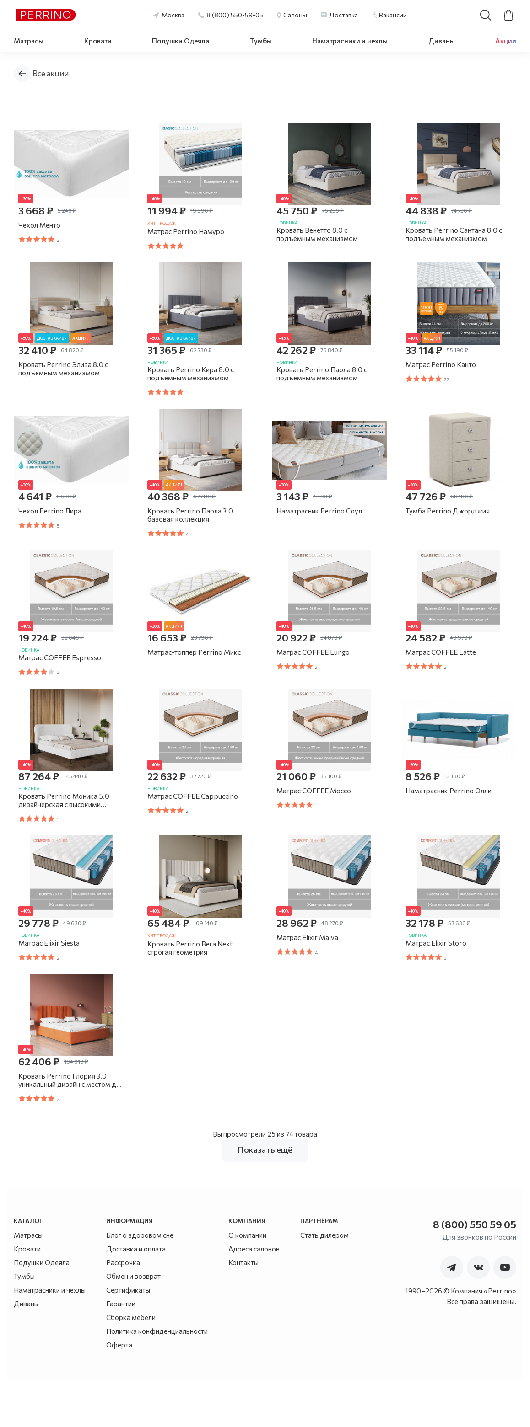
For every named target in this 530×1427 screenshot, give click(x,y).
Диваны (441, 41)
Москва (173, 15)
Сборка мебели (131, 1365)
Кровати (98, 41)
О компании (247, 1283)
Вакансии (393, 15)
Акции (505, 41)
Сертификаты (128, 1338)
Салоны (295, 15)
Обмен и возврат (133, 1324)
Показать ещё (265, 1197)
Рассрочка (123, 1310)
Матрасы (28, 41)
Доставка (343, 15)
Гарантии (120, 1351)
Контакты (243, 1310)
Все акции (50, 73)
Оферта (119, 1393)
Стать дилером (324, 1283)
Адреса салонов (254, 1297)
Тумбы (261, 41)
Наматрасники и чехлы (350, 41)
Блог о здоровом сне (139, 1283)
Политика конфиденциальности (157, 1379)
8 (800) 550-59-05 (234, 15)
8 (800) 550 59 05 (474, 1272)
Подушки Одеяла (180, 41)
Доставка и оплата (136, 1297)
